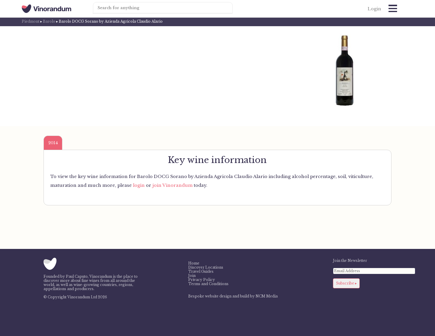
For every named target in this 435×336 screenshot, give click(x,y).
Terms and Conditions (208, 284)
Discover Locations (205, 267)
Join (192, 276)
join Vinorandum (172, 185)
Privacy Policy (201, 280)
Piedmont (30, 21)
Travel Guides (201, 272)
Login (374, 8)
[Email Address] (374, 271)
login (139, 185)
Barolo (49, 21)
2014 (53, 142)
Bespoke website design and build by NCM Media (233, 296)
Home (193, 263)
